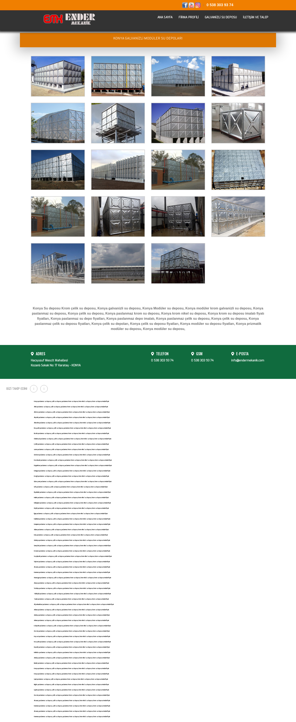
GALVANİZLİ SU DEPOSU (218, 17)
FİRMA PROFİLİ (185, 17)
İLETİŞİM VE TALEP (252, 17)
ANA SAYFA (162, 17)
